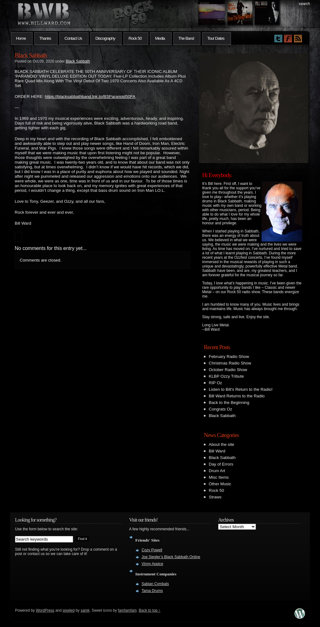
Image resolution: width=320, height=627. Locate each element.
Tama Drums (152, 591)
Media (160, 38)
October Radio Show (228, 369)
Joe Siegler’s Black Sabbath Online (171, 557)
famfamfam (127, 610)
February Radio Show (229, 356)
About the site (221, 444)
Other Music (220, 484)
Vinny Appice (152, 564)
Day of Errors (221, 464)
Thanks (45, 38)
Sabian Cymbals (155, 584)
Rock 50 (135, 38)
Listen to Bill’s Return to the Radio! (240, 389)
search (304, 4)
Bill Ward (217, 451)
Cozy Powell (152, 550)
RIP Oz (215, 382)
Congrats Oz (220, 409)
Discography (105, 38)
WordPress (45, 610)
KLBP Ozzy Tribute (226, 376)
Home (21, 38)
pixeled (69, 610)
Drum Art (217, 470)
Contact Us (73, 38)
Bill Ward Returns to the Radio (237, 396)
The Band (186, 38)
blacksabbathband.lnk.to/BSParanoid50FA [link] (90, 96)
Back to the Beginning (229, 402)
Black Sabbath (31, 55)
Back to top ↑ (149, 610)
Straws (215, 497)
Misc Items (219, 477)
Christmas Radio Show (230, 363)
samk (85, 610)
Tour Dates (215, 38)
